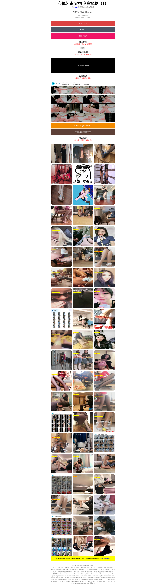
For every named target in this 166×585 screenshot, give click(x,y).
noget (76, 7)
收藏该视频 (83, 36)
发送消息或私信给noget (83, 132)
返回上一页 (83, 23)
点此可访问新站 (105, 558)
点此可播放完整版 (83, 65)
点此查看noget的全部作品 (83, 126)
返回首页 (83, 30)
